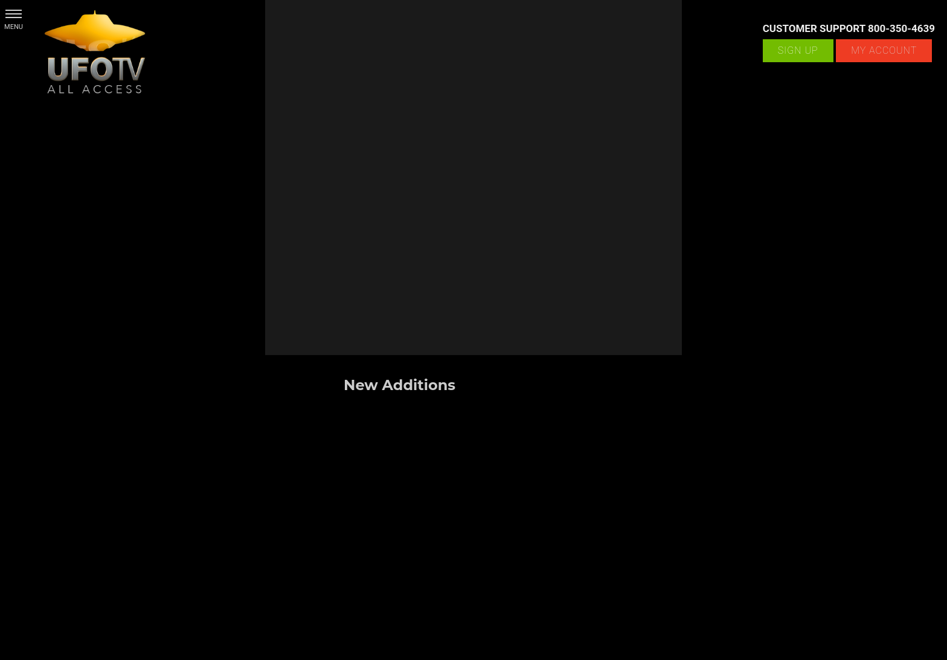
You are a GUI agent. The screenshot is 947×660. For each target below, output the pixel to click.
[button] (13, 13)
